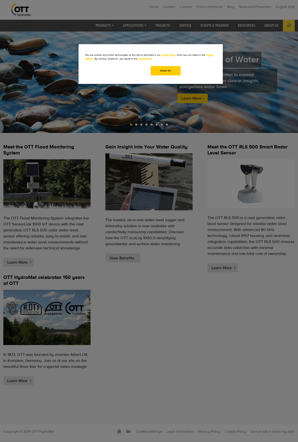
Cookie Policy (168, 55)
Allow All (165, 70)
